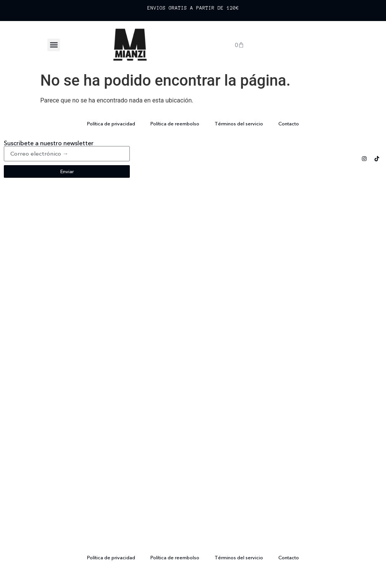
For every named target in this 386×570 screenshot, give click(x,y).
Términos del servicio (239, 123)
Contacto (288, 123)
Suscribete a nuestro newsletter (49, 143)
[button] (53, 45)
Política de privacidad (111, 123)
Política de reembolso (174, 123)
